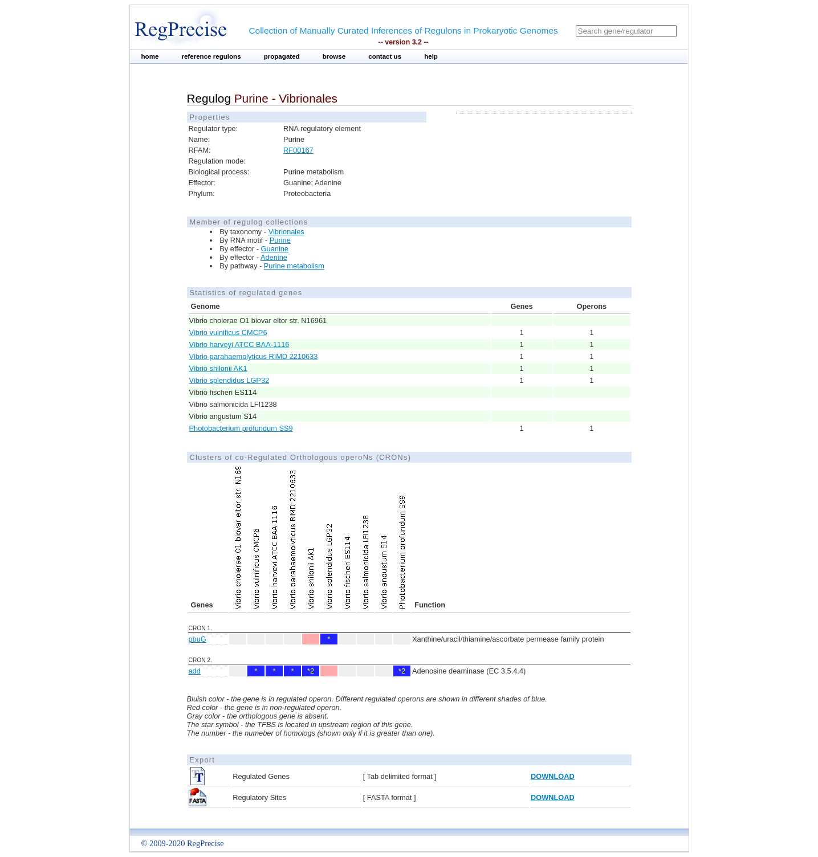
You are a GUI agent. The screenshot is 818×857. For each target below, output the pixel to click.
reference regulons (211, 56)
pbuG (197, 639)
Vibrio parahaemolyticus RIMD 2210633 (253, 356)
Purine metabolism (294, 266)
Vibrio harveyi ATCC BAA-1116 (239, 344)
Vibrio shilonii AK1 (218, 368)
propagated (282, 56)
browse (334, 56)
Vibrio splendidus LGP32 (229, 380)
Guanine (274, 248)
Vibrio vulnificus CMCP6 (228, 332)
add (195, 671)
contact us (384, 56)
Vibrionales (286, 231)
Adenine (274, 257)
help (431, 56)
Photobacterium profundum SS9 (241, 428)
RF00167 (298, 150)
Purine (280, 240)
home (150, 56)
